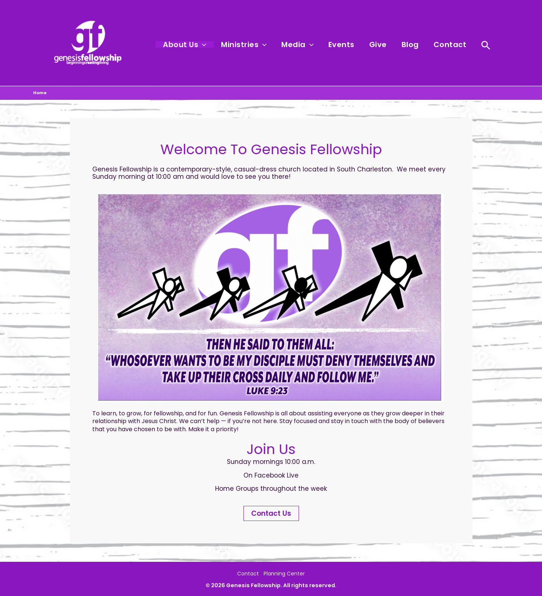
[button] (231, 45)
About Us (213, 45)
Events (357, 45)
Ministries (268, 45)
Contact (452, 45)
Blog (416, 45)
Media (317, 45)
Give (389, 45)
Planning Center (286, 573)
